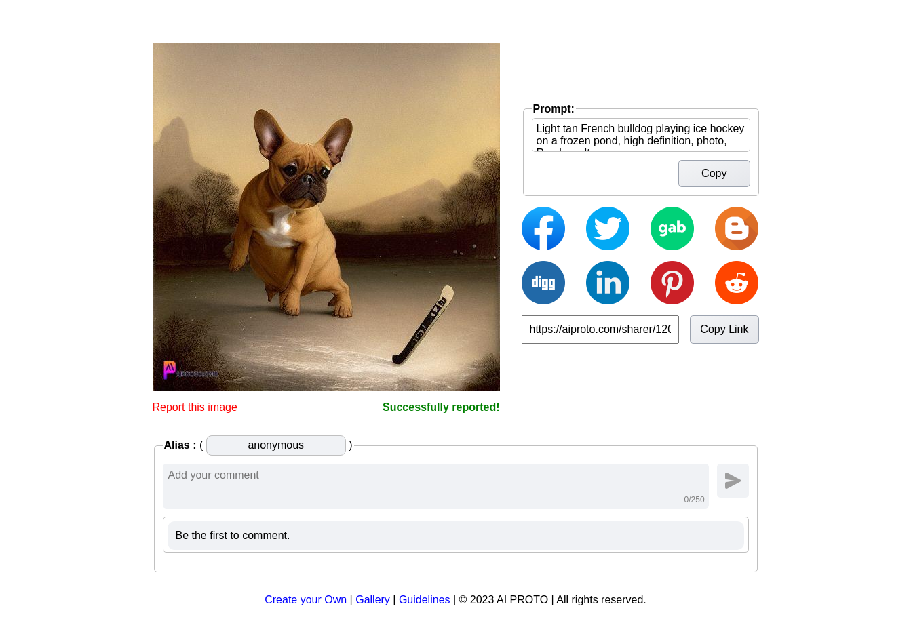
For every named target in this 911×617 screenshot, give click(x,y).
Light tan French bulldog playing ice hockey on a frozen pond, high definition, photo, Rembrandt (641, 135)
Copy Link (724, 329)
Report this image (195, 407)
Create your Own (306, 599)
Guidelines (424, 599)
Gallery (372, 599)
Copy (713, 173)
